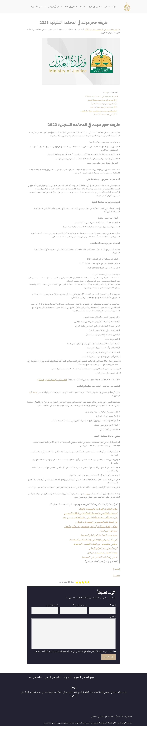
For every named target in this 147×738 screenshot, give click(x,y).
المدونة (83, 6)
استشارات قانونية (37, 6)
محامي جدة (127, 728)
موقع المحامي (111, 6)
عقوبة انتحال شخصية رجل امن (102, 563)
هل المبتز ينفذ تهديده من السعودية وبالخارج (95, 532)
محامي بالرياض (57, 735)
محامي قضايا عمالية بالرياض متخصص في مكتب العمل (90, 537)
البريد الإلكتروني (80, 616)
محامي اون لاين (95, 6)
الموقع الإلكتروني (51, 616)
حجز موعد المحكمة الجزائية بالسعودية (98, 545)
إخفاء (105, 92)
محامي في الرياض (54, 6)
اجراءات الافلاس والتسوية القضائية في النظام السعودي (90, 523)
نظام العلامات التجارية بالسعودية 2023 (97, 519)
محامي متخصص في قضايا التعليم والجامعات (95, 554)
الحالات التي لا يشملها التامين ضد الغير (51, 384)
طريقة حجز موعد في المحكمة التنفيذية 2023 (101, 29)
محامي (87, 503)
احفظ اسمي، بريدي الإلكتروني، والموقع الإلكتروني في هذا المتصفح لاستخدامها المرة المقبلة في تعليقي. (74, 663)
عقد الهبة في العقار (108, 541)
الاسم (113, 616)
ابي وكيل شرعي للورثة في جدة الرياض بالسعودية (93, 550)
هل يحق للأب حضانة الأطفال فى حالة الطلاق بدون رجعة (89, 528)
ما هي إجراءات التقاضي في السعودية (99, 568)
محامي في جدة (71, 6)
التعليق (112, 628)
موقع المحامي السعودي (84, 689)
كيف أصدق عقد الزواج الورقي (102, 559)
